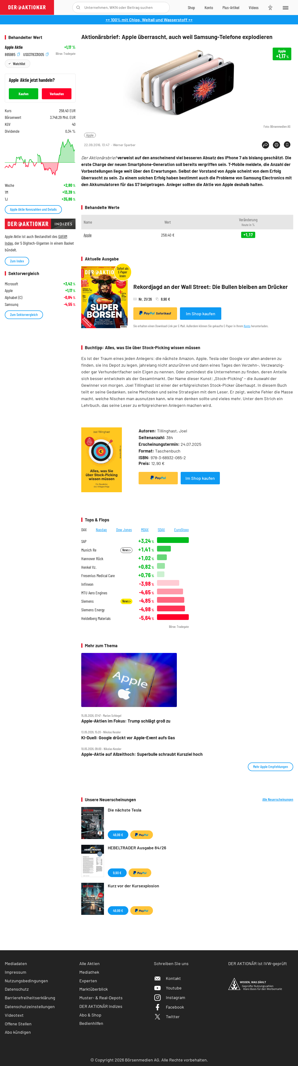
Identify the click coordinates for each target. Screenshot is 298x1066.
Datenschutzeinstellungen (30, 1006)
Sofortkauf (155, 313)
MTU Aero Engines (94, 592)
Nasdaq (101, 529)
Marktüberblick (93, 989)
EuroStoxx (181, 529)
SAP (84, 541)
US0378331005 (36, 54)
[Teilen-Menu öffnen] (265, 145)
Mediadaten (16, 963)
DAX (84, 529)
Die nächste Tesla (124, 809)
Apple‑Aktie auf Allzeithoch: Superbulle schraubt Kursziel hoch (142, 754)
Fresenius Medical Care (98, 575)
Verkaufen (57, 93)
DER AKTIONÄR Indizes (100, 1006)
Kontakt (167, 978)
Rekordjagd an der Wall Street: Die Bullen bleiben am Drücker (210, 286)
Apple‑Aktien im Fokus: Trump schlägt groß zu (125, 721)
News (126, 550)
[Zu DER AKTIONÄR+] (231, 7)
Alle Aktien (89, 963)
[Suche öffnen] (78, 7)
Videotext (14, 1015)
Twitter (167, 1016)
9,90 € (117, 872)
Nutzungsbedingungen (26, 980)
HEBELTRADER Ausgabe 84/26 (137, 847)
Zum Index (17, 261)
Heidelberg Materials (96, 618)
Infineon (87, 584)
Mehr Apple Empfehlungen (270, 766)
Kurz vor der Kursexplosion (133, 885)
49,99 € (118, 834)
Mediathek (89, 972)
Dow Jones (124, 529)
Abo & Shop (90, 1014)
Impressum (15, 972)
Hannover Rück (92, 558)
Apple (90, 135)
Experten (88, 980)
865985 (12, 54)
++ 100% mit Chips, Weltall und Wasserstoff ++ (149, 19)
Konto (247, 326)
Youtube (168, 987)
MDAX (145, 529)
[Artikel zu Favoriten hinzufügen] (287, 144)
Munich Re (88, 549)
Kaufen (23, 93)
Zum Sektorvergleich (24, 314)
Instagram (169, 997)
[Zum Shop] (191, 7)
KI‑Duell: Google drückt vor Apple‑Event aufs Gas (128, 737)
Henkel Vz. (88, 567)
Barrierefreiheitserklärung (30, 997)
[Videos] (253, 7)
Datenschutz (17, 989)
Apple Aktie (14, 47)
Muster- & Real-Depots (101, 997)
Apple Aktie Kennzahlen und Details (33, 209)
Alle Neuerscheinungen (277, 799)
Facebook (169, 1007)
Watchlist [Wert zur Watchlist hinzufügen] (19, 63)
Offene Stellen (18, 1023)
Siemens (87, 601)
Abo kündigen (18, 1032)
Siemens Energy (93, 609)
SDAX (161, 529)
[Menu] (285, 7)
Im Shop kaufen (200, 313)
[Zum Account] (209, 7)
